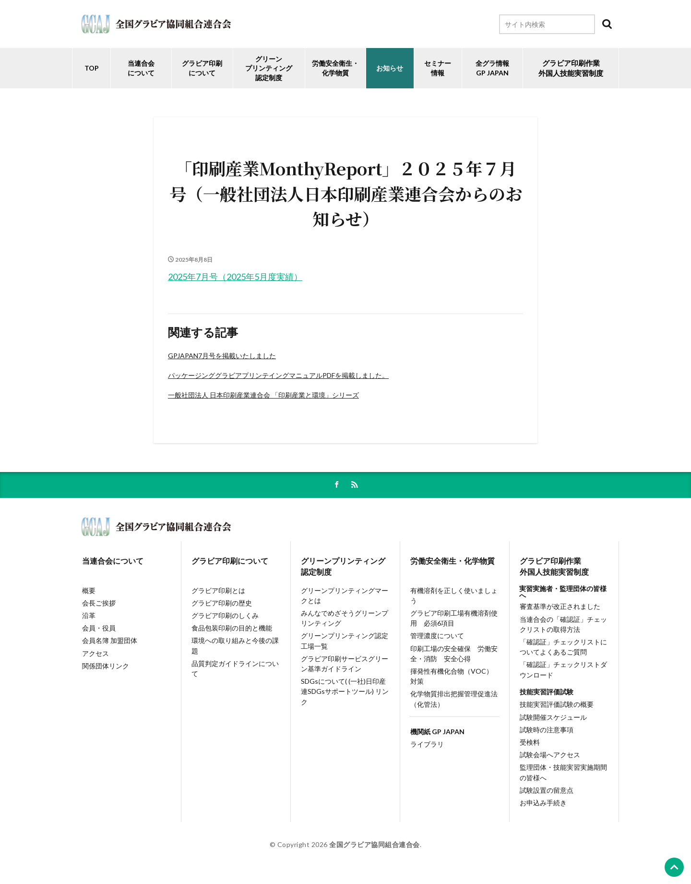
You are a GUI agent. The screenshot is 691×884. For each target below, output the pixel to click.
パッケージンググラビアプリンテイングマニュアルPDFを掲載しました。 (278, 375)
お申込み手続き (542, 807)
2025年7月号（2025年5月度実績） (235, 276)
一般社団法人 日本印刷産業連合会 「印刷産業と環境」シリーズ (263, 395)
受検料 (529, 745)
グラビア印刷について (202, 68)
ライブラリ (426, 747)
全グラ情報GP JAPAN (492, 68)
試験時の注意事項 (546, 732)
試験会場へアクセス (549, 758)
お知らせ (389, 68)
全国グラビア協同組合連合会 (374, 849)
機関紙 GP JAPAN (437, 735)
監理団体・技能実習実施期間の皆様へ (563, 776)
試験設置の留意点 (546, 794)
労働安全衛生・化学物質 (452, 561)
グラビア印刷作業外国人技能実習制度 (553, 567)
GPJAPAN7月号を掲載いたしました (222, 355)
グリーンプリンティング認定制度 (268, 68)
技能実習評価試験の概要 (556, 707)
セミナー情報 (437, 68)
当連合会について (141, 68)
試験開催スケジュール (552, 719)
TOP (91, 68)
